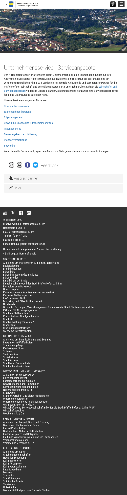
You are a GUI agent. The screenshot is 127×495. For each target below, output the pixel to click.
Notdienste (9, 304)
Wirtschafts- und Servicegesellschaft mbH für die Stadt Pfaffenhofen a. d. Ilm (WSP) (49, 407)
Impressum (28, 249)
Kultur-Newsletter (12, 460)
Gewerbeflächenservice (17, 106)
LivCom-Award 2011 (14, 298)
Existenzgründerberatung (17, 111)
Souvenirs (9, 145)
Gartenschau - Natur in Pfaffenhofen (23, 431)
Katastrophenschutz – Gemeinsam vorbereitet (28, 292)
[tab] (63, 178)
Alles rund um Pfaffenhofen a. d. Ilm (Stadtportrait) (31, 262)
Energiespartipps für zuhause (19, 380)
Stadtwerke (9, 392)
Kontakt (16, 249)
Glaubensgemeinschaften (17, 454)
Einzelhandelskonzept (15, 377)
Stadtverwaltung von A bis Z (18, 322)
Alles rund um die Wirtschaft (18, 374)
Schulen (7, 351)
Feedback (50, 165)
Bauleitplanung (11, 265)
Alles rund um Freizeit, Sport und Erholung (26, 422)
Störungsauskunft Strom (16, 327)
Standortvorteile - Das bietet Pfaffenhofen (26, 395)
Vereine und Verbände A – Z (18, 442)
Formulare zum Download (17, 286)
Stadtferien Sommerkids (16, 363)
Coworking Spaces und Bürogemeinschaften (28, 123)
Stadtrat (7, 319)
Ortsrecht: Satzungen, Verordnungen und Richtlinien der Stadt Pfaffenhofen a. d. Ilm (48, 307)
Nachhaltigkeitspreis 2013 (17, 389)
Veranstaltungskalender (16, 439)
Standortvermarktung (15, 139)
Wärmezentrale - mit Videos (18, 404)
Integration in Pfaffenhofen (18, 342)
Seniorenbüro (10, 354)
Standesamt (9, 325)
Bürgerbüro (9, 271)
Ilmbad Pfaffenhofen (14, 428)
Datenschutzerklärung (49, 249)
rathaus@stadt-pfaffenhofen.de (28, 243)
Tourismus (9, 484)
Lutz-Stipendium (12, 469)
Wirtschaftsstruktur (13, 410)
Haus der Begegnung (14, 457)
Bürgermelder (10, 277)
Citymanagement (13, 117)
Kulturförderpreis (12, 463)
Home (6, 249)
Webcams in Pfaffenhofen (17, 330)
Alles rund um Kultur (14, 451)
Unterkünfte (9, 487)
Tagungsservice (12, 128)
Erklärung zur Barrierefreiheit (20, 253)
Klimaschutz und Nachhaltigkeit (20, 386)
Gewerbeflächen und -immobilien (21, 383)
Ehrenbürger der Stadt (15, 280)
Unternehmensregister (15, 398)
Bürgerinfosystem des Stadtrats (20, 274)
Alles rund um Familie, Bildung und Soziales (27, 339)
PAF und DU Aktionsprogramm (20, 310)
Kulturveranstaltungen (15, 466)
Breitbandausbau (12, 268)
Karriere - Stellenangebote (17, 295)
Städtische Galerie (13, 481)
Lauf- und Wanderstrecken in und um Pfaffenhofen (30, 437)
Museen (7, 472)
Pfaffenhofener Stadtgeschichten (21, 316)
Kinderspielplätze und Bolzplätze (21, 434)
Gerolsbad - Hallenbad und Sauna (21, 425)
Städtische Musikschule (16, 366)
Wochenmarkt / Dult (14, 413)
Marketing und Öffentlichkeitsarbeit (22, 301)
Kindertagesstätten (13, 348)
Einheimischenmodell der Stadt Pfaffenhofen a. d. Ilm (32, 283)
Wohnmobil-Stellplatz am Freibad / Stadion (26, 490)
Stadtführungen (11, 478)
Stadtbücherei (10, 360)
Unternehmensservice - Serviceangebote (25, 401)
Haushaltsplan (11, 289)
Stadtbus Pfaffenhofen (15, 313)
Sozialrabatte (10, 357)
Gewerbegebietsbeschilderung (20, 134)
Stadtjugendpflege (13, 345)
